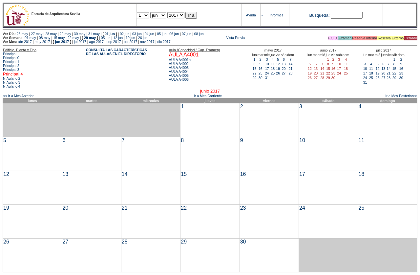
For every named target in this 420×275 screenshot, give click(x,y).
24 (267, 73)
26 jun (143, 38)
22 (255, 73)
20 (284, 69)
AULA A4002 (179, 64)
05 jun (161, 34)
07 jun (186, 34)
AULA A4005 (179, 75)
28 (291, 73)
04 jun (149, 34)
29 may (65, 34)
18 (273, 69)
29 (255, 78)
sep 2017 (114, 42)
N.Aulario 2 (11, 78)
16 (260, 69)
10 (267, 64)
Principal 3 (11, 70)
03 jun (137, 34)
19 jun (130, 38)
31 (267, 78)
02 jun (124, 34)
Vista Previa (197, 38)
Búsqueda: (319, 15)
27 (284, 73)
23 (260, 73)
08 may (45, 38)
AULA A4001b (180, 60)
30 (260, 78)
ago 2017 (96, 42)
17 (267, 69)
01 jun (110, 34)
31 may (94, 34)
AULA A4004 (179, 72)
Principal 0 (11, 58)
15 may (59, 38)
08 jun (199, 34)
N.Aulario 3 (11, 82)
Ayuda (251, 15)
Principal (9, 54)
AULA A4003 (179, 68)
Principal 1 (11, 62)
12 (278, 64)
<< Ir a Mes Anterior (18, 96)
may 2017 (42, 42)
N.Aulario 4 (11, 86)
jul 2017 (80, 42)
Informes (276, 15)
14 (291, 64)
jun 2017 (62, 42)
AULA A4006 (179, 79)
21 (291, 69)
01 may (30, 38)
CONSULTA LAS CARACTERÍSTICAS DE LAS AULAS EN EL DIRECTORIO (116, 52)
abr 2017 (25, 42)
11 (273, 64)
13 (284, 64)
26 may (22, 34)
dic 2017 (163, 42)
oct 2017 (130, 42)
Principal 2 (11, 66)
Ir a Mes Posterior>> (401, 96)
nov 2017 (147, 42)
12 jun (118, 38)
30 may (79, 34)
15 (255, 69)
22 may (73, 38)
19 (278, 69)
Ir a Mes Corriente (208, 96)
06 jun (174, 34)
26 (278, 73)
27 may (36, 34)
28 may (51, 34)
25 (273, 73)
